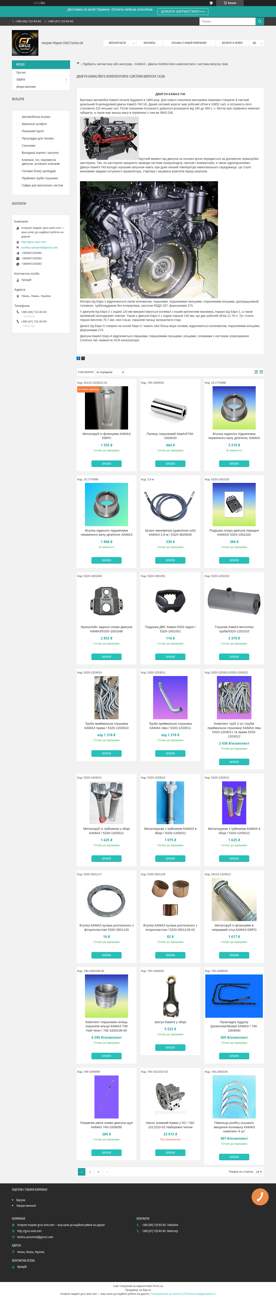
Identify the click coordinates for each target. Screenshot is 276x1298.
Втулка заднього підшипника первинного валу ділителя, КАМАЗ (234, 436)
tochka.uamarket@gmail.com (39, 247)
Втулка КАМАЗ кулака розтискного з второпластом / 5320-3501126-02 (170, 927)
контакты (149, 43)
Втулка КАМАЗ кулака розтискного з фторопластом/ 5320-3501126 (106, 927)
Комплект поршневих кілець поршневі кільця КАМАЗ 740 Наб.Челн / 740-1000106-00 (106, 1026)
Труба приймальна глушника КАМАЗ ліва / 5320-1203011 (170, 726)
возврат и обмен (232, 43)
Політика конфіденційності (200, 1293)
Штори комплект (26, 87)
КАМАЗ (140, 64)
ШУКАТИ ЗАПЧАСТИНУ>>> (183, 11)
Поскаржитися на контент (166, 1293)
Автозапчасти (117, 43)
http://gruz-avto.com (33, 242)
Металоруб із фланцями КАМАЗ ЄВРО (107, 436)
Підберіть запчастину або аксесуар (107, 64)
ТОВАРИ (20, 80)
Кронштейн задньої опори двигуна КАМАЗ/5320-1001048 (106, 629)
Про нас (21, 72)
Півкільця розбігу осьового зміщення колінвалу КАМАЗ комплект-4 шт (234, 1127)
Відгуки (20, 1200)
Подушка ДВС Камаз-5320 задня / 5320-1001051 (170, 629)
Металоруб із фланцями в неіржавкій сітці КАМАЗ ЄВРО (234, 927)
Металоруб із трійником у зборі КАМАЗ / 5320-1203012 (106, 831)
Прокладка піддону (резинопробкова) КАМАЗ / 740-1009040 (234, 1026)
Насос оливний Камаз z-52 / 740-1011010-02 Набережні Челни (170, 1125)
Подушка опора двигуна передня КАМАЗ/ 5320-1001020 (234, 533)
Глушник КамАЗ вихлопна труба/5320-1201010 (234, 629)
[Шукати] (260, 21)
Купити (106, 464)
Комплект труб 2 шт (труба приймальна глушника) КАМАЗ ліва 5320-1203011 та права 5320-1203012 (234, 730)
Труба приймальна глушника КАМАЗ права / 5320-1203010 (107, 726)
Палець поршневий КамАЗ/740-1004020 (170, 436)
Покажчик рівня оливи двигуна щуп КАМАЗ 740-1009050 (106, 1125)
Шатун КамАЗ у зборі (170, 1022)
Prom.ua (158, 1286)
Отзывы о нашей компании (189, 43)
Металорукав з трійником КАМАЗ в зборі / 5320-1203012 (170, 831)
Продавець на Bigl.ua (138, 1290)
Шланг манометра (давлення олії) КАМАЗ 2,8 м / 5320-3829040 (170, 533)
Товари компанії (26, 1206)
